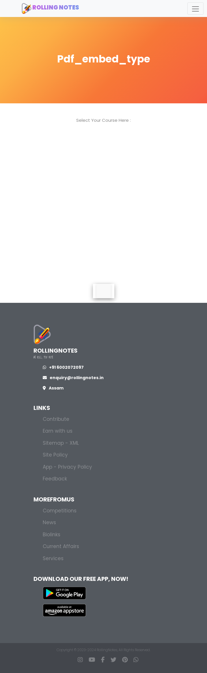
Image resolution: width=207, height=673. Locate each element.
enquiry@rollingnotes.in (73, 378)
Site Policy (55, 454)
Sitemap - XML (61, 443)
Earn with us (57, 430)
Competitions (60, 510)
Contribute (56, 419)
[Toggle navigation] (195, 8)
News (49, 522)
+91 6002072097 (63, 367)
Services (53, 558)
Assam (53, 388)
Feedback (55, 478)
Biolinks (51, 534)
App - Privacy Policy (67, 466)
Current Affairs (61, 546)
